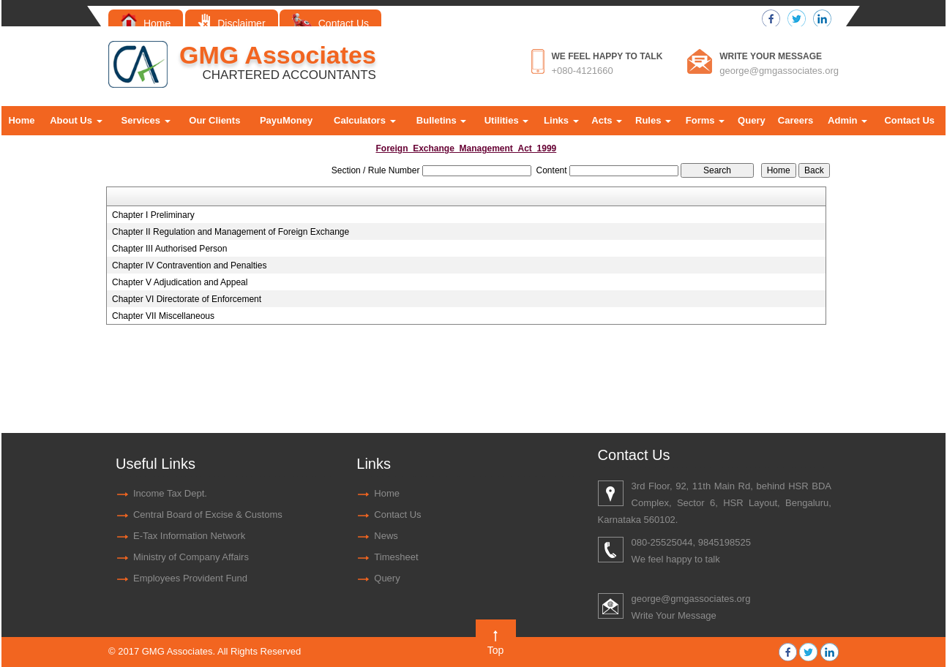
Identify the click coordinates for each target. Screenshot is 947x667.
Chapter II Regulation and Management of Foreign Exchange (230, 232)
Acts (606, 120)
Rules (653, 120)
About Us (76, 120)
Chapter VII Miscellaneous (163, 316)
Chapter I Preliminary (153, 215)
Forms (705, 120)
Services (146, 120)
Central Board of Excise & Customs (207, 514)
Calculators (364, 120)
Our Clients (214, 120)
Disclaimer (231, 23)
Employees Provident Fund (190, 578)
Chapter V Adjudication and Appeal (179, 282)
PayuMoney (286, 120)
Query (752, 120)
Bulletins (441, 120)
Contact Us (330, 23)
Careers (795, 120)
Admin (847, 120)
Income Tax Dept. (170, 493)
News (386, 535)
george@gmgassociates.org (779, 70)
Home (146, 23)
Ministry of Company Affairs (191, 556)
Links (561, 120)
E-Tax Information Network (189, 535)
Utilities (506, 120)
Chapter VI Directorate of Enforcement (186, 299)
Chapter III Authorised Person (169, 249)
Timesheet (396, 556)
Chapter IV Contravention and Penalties (189, 265)
